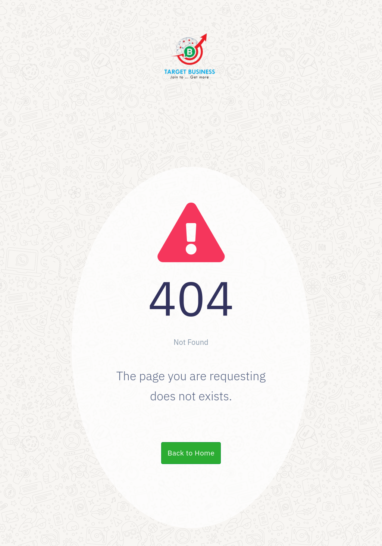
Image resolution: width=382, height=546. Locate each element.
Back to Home (191, 452)
